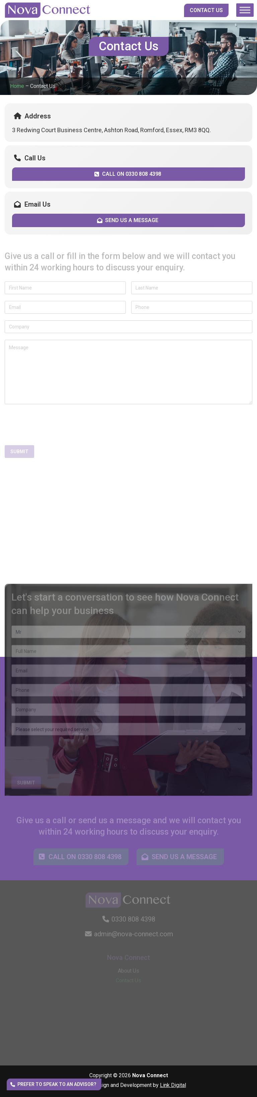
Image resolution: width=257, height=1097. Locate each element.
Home (17, 86)
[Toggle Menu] (245, 10)
